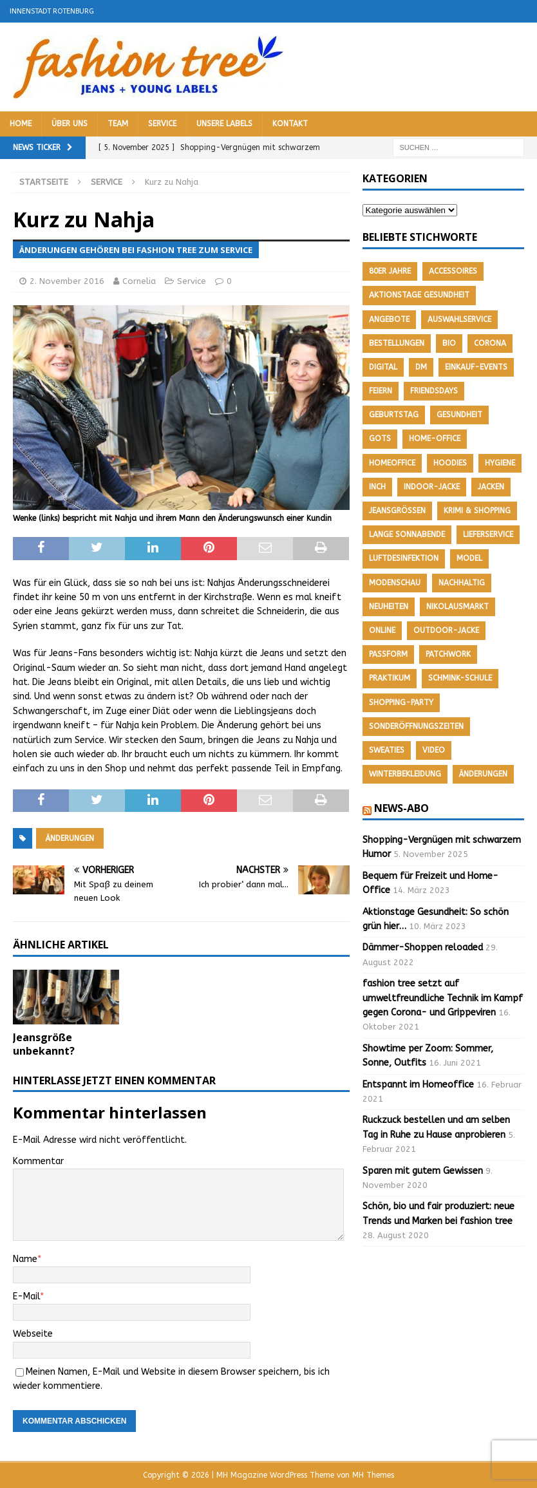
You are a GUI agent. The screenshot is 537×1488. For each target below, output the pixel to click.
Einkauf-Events (476, 367)
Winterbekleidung (405, 773)
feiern (380, 390)
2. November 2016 (67, 281)
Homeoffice (392, 462)
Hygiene (500, 462)
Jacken (491, 486)
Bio (449, 343)
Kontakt (290, 123)
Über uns (70, 123)
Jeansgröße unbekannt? (44, 1044)
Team (118, 123)
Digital (383, 367)
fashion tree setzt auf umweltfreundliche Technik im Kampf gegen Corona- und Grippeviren (443, 998)
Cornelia (139, 281)
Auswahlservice (459, 319)
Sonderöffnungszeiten (416, 726)
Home (21, 123)
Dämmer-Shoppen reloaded (423, 947)
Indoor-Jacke (432, 486)
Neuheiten (388, 606)
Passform (388, 654)
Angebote (389, 319)
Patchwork (448, 654)
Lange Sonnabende (407, 534)
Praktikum (389, 678)
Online (382, 630)
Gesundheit (459, 414)
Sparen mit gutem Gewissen (423, 1170)
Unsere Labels (224, 123)
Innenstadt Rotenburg (52, 11)
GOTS (380, 438)
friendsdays (434, 390)
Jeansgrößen (397, 510)
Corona (490, 343)
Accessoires (453, 271)
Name (25, 1259)
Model (469, 558)
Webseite (33, 1333)
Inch (377, 486)
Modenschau (394, 582)
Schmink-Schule (460, 678)
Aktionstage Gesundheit (419, 294)
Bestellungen (396, 343)
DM (421, 367)
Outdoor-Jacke (446, 630)
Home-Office (434, 438)
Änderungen (70, 838)
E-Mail (26, 1296)
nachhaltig (461, 582)
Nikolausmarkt (457, 606)
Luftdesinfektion (403, 558)
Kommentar (38, 1161)
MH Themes (373, 1475)
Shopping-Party (401, 702)
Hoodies (450, 462)
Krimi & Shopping (477, 510)
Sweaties (386, 750)
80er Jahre (390, 271)
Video (433, 750)
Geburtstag (394, 414)
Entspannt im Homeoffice (418, 1084)
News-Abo (401, 808)
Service (162, 123)
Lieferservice (488, 534)
